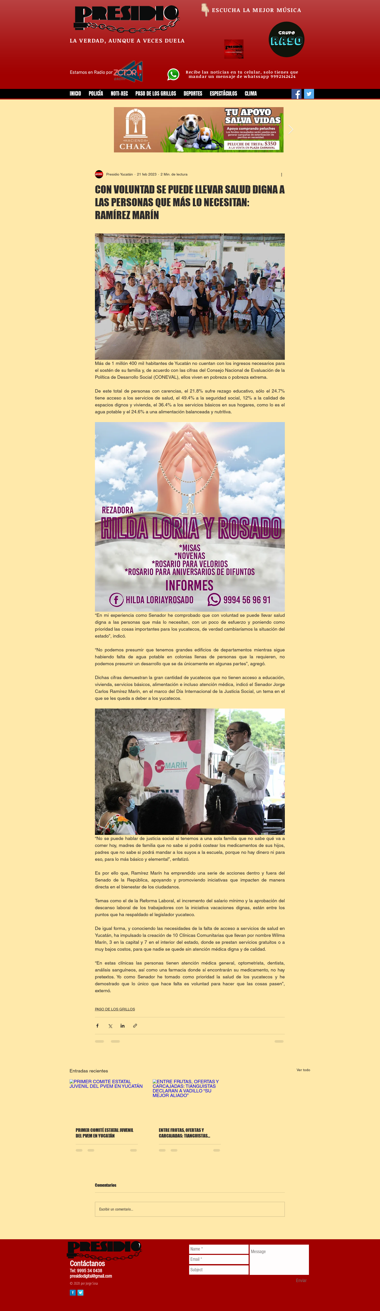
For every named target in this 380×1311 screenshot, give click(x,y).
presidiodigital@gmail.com (91, 1276)
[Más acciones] (282, 174)
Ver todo (303, 1070)
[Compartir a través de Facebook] (97, 1025)
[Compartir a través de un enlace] (135, 1025)
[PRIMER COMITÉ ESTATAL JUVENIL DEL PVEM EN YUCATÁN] (107, 1100)
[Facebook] (296, 94)
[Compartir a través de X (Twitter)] (110, 1025)
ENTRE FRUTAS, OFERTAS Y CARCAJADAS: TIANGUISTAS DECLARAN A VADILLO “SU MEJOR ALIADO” (187, 1133)
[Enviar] (301, 1280)
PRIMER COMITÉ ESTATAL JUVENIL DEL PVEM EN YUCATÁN (104, 1133)
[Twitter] (309, 94)
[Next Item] (291, 130)
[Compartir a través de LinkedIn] (122, 1025)
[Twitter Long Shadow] (80, 1293)
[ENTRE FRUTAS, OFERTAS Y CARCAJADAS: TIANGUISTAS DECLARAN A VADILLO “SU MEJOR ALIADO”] (190, 1100)
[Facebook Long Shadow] (73, 1293)
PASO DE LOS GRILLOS (115, 1009)
